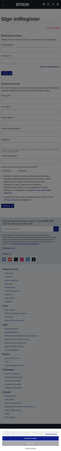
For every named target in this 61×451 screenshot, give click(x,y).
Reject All (30, 443)
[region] (30, 439)
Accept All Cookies (30, 438)
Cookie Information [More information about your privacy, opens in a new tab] (51, 434)
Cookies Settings (30, 448)
